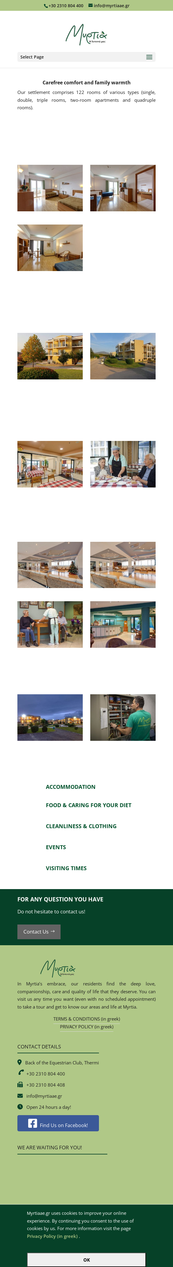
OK (86, 1260)
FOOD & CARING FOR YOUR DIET (88, 805)
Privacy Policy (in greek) (52, 1236)
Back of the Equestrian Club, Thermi (62, 1063)
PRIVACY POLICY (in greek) (86, 1027)
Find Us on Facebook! (58, 1125)
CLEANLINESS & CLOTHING (81, 826)
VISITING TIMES (66, 868)
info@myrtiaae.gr (44, 1096)
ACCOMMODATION (71, 786)
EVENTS (56, 847)
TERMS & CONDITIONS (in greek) (86, 1019)
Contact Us (36, 931)
